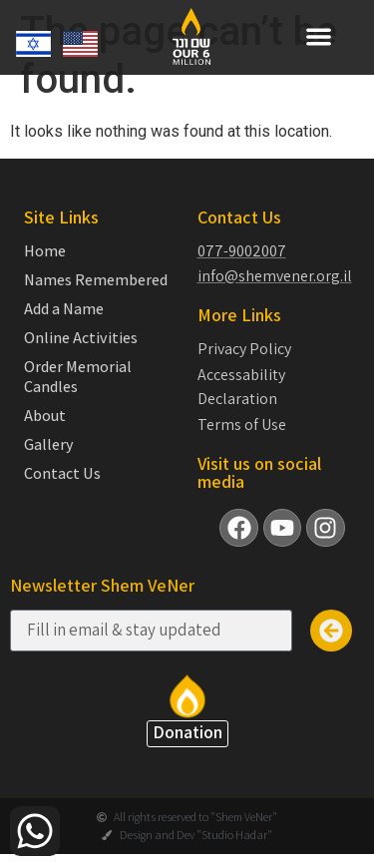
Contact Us (62, 474)
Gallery (49, 445)
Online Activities (81, 338)
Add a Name (64, 309)
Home (45, 251)
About (45, 416)
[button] (318, 36)
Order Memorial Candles (78, 377)
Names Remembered (96, 280)
